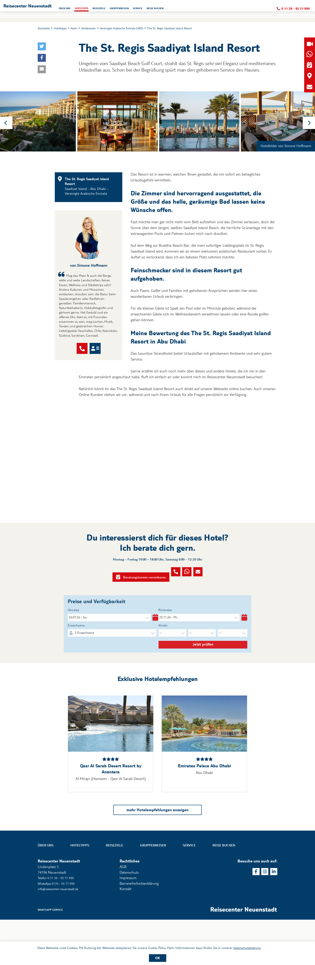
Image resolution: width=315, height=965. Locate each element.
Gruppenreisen (153, 890)
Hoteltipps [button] (130, 9)
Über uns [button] (109, 9)
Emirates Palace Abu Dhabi (204, 808)
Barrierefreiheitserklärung (139, 927)
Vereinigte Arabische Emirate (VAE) (134, 28)
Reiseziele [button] (152, 9)
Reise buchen (223, 890)
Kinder (164, 657)
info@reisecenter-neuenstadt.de (62, 933)
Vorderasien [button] (95, 28)
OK (157, 957)
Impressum (128, 922)
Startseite (45, 28)
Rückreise (166, 640)
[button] (49, 9)
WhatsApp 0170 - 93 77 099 (59, 927)
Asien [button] (79, 28)
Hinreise (74, 640)
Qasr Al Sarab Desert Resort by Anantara (111, 811)
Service (189, 890)
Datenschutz (129, 916)
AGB (123, 911)
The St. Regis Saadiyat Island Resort (190, 28)
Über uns (46, 890)
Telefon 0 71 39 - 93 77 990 (59, 922)
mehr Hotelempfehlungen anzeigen (157, 853)
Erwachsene (77, 657)
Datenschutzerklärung (247, 947)
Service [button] (199, 9)
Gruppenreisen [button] (176, 9)
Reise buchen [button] (220, 9)
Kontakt (125, 933)
